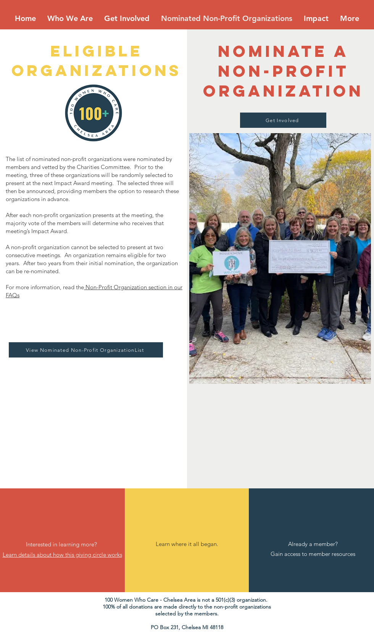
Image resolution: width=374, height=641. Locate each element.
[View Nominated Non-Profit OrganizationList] (86, 350)
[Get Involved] (283, 120)
